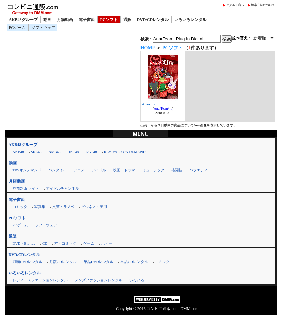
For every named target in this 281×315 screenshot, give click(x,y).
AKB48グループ (23, 19)
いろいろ (136, 280)
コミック (20, 207)
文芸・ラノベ (63, 207)
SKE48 (36, 152)
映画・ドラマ (124, 170)
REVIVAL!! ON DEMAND (125, 152)
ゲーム (88, 243)
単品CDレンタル (134, 262)
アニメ (78, 170)
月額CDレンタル (62, 262)
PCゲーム (17, 27)
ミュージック (153, 170)
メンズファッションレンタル (98, 280)
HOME (147, 47)
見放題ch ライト (26, 188)
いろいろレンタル (190, 19)
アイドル (98, 170)
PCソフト (109, 19)
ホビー (106, 243)
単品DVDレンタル (99, 262)
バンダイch (57, 170)
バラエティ (198, 170)
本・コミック (65, 243)
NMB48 (55, 152)
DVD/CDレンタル (153, 19)
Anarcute (148, 104)
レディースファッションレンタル (40, 280)
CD (44, 243)
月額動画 (65, 19)
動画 (47, 19)
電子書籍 (87, 19)
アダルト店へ (235, 5)
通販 (127, 19)
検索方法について (263, 5)
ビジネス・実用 (94, 207)
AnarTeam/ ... (163, 108)
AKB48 (18, 152)
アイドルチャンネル (62, 188)
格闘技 (176, 170)
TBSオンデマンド (27, 170)
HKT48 (73, 152)
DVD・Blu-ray (24, 243)
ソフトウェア (43, 27)
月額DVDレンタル (28, 262)
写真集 (39, 207)
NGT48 (91, 152)
